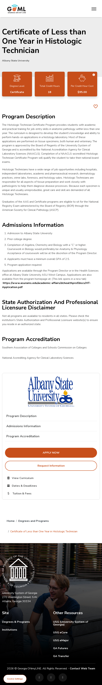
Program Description (21, 416)
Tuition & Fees (36, 493)
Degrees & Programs (16, 622)
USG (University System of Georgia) (76, 623)
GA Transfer (76, 656)
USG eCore (76, 632)
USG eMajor (76, 640)
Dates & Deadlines (39, 486)
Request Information (51, 466)
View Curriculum (32, 478)
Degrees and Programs (33, 521)
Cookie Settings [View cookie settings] (15, 678)
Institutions (9, 630)
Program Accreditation (22, 436)
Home (11, 521)
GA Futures (76, 648)
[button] (93, 75)
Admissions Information (23, 426)
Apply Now (69, 452)
